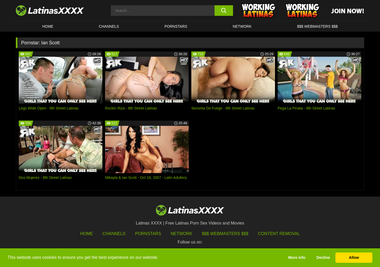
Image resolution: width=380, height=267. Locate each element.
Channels (113, 233)
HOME (47, 26)
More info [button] (296, 257)
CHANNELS (109, 26)
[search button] (224, 10)
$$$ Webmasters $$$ (225, 233)
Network (242, 26)
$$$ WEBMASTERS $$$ (317, 26)
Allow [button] (354, 257)
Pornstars (175, 26)
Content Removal (279, 233)
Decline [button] (323, 257)
